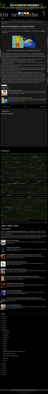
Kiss (30, 187)
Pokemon (29, 203)
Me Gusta (5, 195)
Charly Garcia (11, 163)
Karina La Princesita (22, 187)
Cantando (14, 162)
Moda (46, 195)
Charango (7, 163)
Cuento (2, 167)
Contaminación (8, 166)
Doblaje (2, 171)
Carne (43, 162)
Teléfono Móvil (24, 213)
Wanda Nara (34, 219)
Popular (3, 225)
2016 (12, 153)
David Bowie (11, 168)
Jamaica (36, 184)
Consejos (42, 165)
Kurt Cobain (33, 187)
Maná (35, 192)
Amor (32, 154)
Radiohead (16, 206)
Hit (29, 181)
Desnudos (45, 168)
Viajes (27, 217)
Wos (7, 220)
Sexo (23, 210)
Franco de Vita (5, 177)
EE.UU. (45, 171)
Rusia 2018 (27, 208)
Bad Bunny (7, 22)
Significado (3, 211)
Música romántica (40, 197)
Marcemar (6, 193)
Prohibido (9, 204)
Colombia (7, 165)
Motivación (2, 197)
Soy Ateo (44, 211)
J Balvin (33, 184)
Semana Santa (3, 210)
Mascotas (29, 193)
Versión (21, 217)
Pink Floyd (8, 203)
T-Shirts (37, 212)
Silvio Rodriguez (8, 211)
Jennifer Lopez (45, 184)
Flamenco (34, 176)
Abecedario (31, 153)
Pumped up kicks (28, 204)
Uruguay (5, 217)
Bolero (43, 159)
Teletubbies (29, 213)
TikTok (27, 215)
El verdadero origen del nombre (12, 173)
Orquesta (8, 201)
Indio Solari (29, 183)
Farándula (15, 176)
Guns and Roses (16, 180)
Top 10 (40, 215)
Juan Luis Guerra (31, 186)
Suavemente (19, 212)
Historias (27, 181)
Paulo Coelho (7, 202)
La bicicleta (45, 187)
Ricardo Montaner (39, 207)
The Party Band (14, 215)
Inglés (36, 183)
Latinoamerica (32, 190)
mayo (4, 345)
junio (4, 343)
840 (28, 153)
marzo (4, 350)
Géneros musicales (27, 178)
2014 (8, 153)
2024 (3, 320)
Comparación (26, 165)
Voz (31, 219)
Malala (26, 192)
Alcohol (18, 154)
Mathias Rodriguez (34, 193)
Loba (14, 191)
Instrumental (44, 183)
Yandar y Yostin (10, 220)
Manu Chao (38, 192)
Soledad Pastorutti (40, 211)
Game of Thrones (6, 178)
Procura (2, 204)
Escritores (17, 175)
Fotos (2, 177)
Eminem (36, 173)
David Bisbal (7, 168)
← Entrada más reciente (6, 106)
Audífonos (4, 157)
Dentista (31, 168)
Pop (35, 203)
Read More (23, 93)
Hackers (34, 180)
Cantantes (18, 162)
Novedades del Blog (25, 199)
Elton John (28, 173)
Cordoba (20, 166)
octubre (4, 335)
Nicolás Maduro (31, 198)
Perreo (35, 202)
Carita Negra (31, 162)
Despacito (3, 170)
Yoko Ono (23, 220)
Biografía (5, 159)
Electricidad (21, 173)
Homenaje (32, 181)
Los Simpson (39, 191)
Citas (43, 163)
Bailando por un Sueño (7, 158)
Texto (41, 213)
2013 (5, 153)
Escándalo (13, 175)
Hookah (35, 181)
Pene (24, 202)
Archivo (15, 225)
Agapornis (2, 154)
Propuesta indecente (14, 204)
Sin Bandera (16, 211)
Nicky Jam (27, 198)
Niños (40, 198)
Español (28, 175)
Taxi (46, 212)
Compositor (31, 165)
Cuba (44, 166)
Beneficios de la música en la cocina (15, 90)
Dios (36, 170)
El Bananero (24, 172)
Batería (26, 158)
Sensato (7, 210)
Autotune (18, 157)
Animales (11, 156)
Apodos (31, 156)
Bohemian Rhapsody (38, 159)
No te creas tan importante (8, 199)
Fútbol (46, 177)
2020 (3, 329)
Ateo (1, 157)
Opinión (2, 201)
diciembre (5, 330)
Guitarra (12, 180)
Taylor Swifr (3, 213)
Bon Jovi (4, 161)
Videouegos (40, 217)
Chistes (30, 163)
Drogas (19, 171)
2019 (3, 363)
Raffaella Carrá (21, 206)
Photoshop (44, 202)
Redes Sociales (41, 206)
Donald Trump (10, 171)
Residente (24, 207)
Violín (11, 219)
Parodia (42, 201)
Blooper (19, 159)
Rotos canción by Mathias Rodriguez (14, 290)
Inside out (40, 183)
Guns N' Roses (22, 180)
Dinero (34, 170)
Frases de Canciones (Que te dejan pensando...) (24, 5)
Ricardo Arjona (29, 207)
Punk (32, 204)
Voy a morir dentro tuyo (26, 219)
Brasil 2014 (12, 161)
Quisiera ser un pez (8, 206)
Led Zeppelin (37, 190)
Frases (10, 177)
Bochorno (33, 159)
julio (4, 341)
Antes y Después (15, 156)
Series (18, 210)
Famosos (9, 176)
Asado (44, 156)
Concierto (35, 165)
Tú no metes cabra (19, 216)
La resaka (35, 188)
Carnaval (39, 162)
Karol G (27, 187)
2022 (3, 325)
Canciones (5, 162)
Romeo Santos (19, 209)
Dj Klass (46, 170)
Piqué (15, 203)
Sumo (30, 212)
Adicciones (45, 153)
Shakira (25, 210)
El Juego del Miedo (38, 172)
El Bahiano (13, 172)
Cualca (33, 166)
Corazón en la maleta (15, 166)
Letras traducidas (6, 191)
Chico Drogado (22, 163)
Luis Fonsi (3, 192)
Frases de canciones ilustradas (28, 177)
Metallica (26, 195)
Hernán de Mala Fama (8, 181)
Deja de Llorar (22, 168)
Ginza (32, 178)
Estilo (38, 175)
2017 (14, 153)
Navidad (10, 198)
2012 (3, 153)
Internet (24, 184)
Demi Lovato (28, 168)
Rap (30, 206)
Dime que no (30, 170)
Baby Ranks (29, 157)
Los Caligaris (22, 191)
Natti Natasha (6, 198)
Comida (22, 165)
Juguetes (10, 187)
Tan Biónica (41, 212)
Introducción (28, 184)
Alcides (16, 154)
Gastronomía (16, 178)
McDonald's (40, 193)
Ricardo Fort (34, 207)
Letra (46, 190)
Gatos (20, 178)
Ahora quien (6, 154)
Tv (32, 216)
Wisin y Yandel (3, 220)
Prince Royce (45, 203)
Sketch (24, 211)
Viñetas (46, 217)
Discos (38, 170)
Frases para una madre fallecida (13, 247)
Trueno (5, 216)
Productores (5, 204)
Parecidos (38, 201)
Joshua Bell (26, 186)
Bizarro (8, 159)
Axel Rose (25, 157)
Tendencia (36, 213)
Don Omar (5, 171)
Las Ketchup (24, 190)
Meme (9, 195)
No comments (32, 28)
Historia (18, 181)
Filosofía (30, 176)
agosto (4, 339)
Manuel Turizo (42, 192)
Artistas (41, 156)
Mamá (32, 192)
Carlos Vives (35, 162)
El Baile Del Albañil (18, 172)
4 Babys (24, 153)
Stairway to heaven (9, 212)
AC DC (38, 153)
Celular (2, 163)
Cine (40, 163)
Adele (43, 153)
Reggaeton (9, 207)
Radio (14, 206)
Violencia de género (4, 219)
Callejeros (33, 161)
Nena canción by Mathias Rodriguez (13, 305)
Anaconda (40, 154)
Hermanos (2, 181)
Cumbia (9, 167)
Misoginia (43, 195)
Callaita (30, 161)
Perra (33, 202)
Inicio (3, 18)
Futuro (2, 178)
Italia (31, 184)
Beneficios (42, 158)
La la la (14, 188)
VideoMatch (33, 217)
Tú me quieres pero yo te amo (11, 216)
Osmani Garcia (16, 201)
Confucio (38, 165)
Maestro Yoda (18, 192)
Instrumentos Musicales (5, 185)
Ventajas (18, 217)
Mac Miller (7, 192)
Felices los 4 (19, 176)
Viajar (24, 217)
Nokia (17, 199)
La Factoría (11, 188)
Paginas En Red (26, 392)
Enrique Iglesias (44, 173)
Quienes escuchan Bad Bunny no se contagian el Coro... (14, 351)
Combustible (11, 165)
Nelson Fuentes (14, 198)
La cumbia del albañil (4, 188)
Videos (36, 217)
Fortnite (40, 176)
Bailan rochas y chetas (43, 157)
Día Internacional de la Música (10, 170)
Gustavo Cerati (27, 180)
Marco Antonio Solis (12, 193)
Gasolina (12, 178)
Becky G (35, 158)
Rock (10, 209)
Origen (5, 201)
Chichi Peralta (17, 163)
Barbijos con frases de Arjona (12, 240)
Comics (20, 165)
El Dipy (34, 172)
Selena (46, 208)
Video (29, 217)
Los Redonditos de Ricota (33, 191)
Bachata (33, 157)
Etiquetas (10, 225)
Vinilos (43, 217)
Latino (28, 190)
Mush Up (25, 197)
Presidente (41, 203)
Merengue (20, 195)
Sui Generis (26, 212)
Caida (28, 161)
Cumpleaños (20, 167)
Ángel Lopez (7, 156)
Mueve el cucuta (10, 197)
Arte (38, 156)
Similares (12, 211)
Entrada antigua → (43, 106)
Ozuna (20, 201)
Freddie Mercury (38, 177)
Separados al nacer (12, 210)
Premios (38, 203)
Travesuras (45, 215)
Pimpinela (5, 203)
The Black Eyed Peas (7, 215)
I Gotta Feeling (44, 181)
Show (34, 210)
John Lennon (16, 186)
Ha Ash (31, 180)
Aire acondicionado (11, 154)
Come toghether (15, 165)
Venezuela (14, 217)
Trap (21, 22)
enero (4, 360)
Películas (21, 202)
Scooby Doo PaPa (38, 208)
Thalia (44, 213)
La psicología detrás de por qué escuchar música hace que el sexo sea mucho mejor (23, 254)
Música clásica (34, 197)
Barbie (23, 158)
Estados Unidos (34, 175)
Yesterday (16, 220)
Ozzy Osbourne (24, 201)
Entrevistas (9, 175)
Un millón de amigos (43, 216)
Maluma (29, 192)
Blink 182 (16, 159)
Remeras (18, 207)
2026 (22, 153)
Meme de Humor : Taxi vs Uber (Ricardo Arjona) (16, 269)
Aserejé (46, 156)
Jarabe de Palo (40, 184)
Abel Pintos (35, 153)
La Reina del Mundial (29, 188)
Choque (33, 163)
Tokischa (37, 215)
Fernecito (24, 176)
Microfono (40, 195)
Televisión (32, 213)
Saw (34, 208)
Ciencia (38, 163)
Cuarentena (37, 166)
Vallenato (8, 217)
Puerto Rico (23, 204)
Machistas (11, 192)
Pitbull (17, 203)
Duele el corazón (24, 171)
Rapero (33, 206)
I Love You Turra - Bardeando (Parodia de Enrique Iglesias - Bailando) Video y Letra (23, 298)
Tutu (31, 216)
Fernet (27, 176)
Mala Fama (23, 192)
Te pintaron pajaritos (12, 213)
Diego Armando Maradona (23, 170)
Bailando (2, 158)
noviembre (5, 333)
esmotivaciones (21, 175)
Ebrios (34, 171)
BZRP (17, 161)
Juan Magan (37, 186)
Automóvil (15, 157)
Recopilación (37, 206)
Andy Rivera (3, 156)
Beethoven (38, 158)
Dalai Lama (37, 167)
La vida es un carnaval (18, 190)
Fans (12, 176)
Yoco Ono (19, 220)
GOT (39, 178)
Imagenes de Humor (19, 183)
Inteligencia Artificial (14, 184)
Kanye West (14, 187)
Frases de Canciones (17, 177)
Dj (43, 170)
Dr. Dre (14, 171)
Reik (13, 207)
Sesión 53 (20, 210)
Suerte (23, 212)
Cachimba (20, 161)
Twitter (34, 216)
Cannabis (10, 162)
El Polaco (43, 172)
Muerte (6, 197)
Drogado (16, 171)
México (29, 195)
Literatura (11, 191)
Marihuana (18, 193)
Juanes (46, 186)
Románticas (14, 208)
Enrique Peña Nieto (4, 175)
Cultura (6, 167)
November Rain (33, 199)
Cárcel (28, 162)
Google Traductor (36, 178)
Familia (6, 176)
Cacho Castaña (24, 161)
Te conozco (7, 213)
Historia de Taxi (22, 181)
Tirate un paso (32, 215)
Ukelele (39, 216)
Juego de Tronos (3, 187)
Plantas (24, 203)
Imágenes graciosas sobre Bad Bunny (10, 355)
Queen (39, 204)
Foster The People (44, 176)
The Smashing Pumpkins (21, 215)
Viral (17, 219)
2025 (20, 153)
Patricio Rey (3, 202)
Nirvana (43, 198)
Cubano (46, 166)
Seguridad (43, 208)
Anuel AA (28, 156)
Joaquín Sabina (11, 186)
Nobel (14, 199)
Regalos (2, 207)
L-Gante (37, 187)
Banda (18, 158)
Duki (28, 171)
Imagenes (9, 183)
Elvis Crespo (33, 173)
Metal (24, 195)
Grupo (41, 178)
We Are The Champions (40, 219)
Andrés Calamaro (44, 154)
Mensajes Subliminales (15, 195)
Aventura (21, 157)
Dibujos (17, 170)
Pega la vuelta (17, 202)
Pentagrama (27, 202)
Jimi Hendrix (5, 186)
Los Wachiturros (44, 191)
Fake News (3, 176)
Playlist (27, 203)
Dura (30, 171)
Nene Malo (19, 198)
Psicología (19, 204)
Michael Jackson (34, 195)
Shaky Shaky (30, 210)
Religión (15, 207)
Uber (36, 216)
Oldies (46, 199)
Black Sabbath (12, 159)
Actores (40, 153)
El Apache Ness (8, 172)
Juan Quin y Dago (42, 186)
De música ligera (17, 168)
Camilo (36, 161)
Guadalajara (45, 178)
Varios (12, 217)
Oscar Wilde (12, 201)
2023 (18, 153)
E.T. (32, 171)
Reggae (4, 207)
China (26, 163)
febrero (4, 358)
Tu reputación (25, 216)
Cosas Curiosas (29, 166)
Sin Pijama (20, 211)
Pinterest (12, 203)
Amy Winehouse (35, 154)
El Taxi (4, 173)
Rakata (25, 206)
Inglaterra (33, 183)
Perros (38, 202)
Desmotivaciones (40, 168)
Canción (40, 161)
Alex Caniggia (22, 154)
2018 (16, 153)
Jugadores (7, 187)
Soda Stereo (34, 211)
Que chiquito (35, 204)
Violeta (8, 219)
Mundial (22, 197)
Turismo (29, 216)
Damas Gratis (41, 167)
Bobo (30, 159)
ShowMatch (37, 210)
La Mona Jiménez (22, 188)
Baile (12, 158)
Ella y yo (25, 173)
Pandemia (34, 201)
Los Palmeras (26, 191)
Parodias (45, 201)
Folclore (37, 176)
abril (4, 347)
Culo (4, 167)
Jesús (1, 186)
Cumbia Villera (15, 167)
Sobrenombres (30, 211)
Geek (22, 178)
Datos (3, 168)
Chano (5, 163)
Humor (16, 22)
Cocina (3, 165)
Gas (10, 178)
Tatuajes (44, 212)
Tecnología (18, 213)
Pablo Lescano (30, 201)
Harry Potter (38, 180)
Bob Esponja (23, 159)
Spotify (4, 212)
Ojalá (43, 199)
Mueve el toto (15, 197)
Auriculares (10, 157)
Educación (42, 171)
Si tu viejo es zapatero (43, 210)
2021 (3, 327)
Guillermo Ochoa (8, 180)
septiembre (5, 337)
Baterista (29, 158)
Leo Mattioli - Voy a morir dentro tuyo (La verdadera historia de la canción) (22, 276)
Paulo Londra (11, 202)
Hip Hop (13, 181)
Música (29, 197)
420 (27, 153)
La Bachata (41, 187)
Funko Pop (43, 177)
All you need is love (27, 154)
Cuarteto (41, 166)
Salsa (30, 208)
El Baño (27, 172)
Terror (39, 213)
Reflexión (45, 206)
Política (33, 203)
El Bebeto (30, 172)
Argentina (35, 156)
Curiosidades (25, 167)
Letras (2, 191)
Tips (29, 215)
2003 (1, 153)
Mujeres (19, 197)
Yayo (13, 220)
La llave (17, 188)
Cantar (22, 162)
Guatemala (3, 180)
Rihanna (2, 208)
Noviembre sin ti (39, 199)
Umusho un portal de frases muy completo (15, 283)
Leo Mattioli (42, 190)
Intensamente (20, 184)
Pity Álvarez (20, 203)
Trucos (2, 216)
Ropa (23, 208)
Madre (14, 192)
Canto (25, 162)
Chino (28, 163)
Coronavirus (12, 22)
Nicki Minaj (23, 198)
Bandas (20, 158)
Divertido (41, 170)
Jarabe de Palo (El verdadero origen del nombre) (16, 262)
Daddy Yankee (31, 167)
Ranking (28, 206)
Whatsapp (45, 219)
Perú (40, 202)
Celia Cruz (45, 162)
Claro (45, 163)
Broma (15, 161)
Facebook (43, 175)
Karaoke (17, 187)
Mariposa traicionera (23, 193)
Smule (26, 211)
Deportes (35, 168)
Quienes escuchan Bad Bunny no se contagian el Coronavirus (18, 26)
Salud (19, 22)
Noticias (19, 199)
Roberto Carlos (6, 208)
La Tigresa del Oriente (41, 188)
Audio (7, 157)
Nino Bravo (37, 198)
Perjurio (31, 202)
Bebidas (32, 158)
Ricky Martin (45, 207)
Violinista (14, 219)
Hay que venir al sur (43, 180)
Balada (15, 158)
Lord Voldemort (17, 191)
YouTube (26, 220)
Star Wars (15, 212)
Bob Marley (27, 159)
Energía (39, 173)
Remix (22, 207)
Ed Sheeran (37, 171)
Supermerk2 (33, 212)
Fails (46, 175)
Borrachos (7, 161)
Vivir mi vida (20, 219)
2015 (10, 153)
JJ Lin (8, 186)
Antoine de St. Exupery (22, 156)
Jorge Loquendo (21, 186)
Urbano (2, 217)
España (25, 175)
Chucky (36, 163)
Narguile (2, 198)
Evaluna (40, 175)
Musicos (45, 197)
